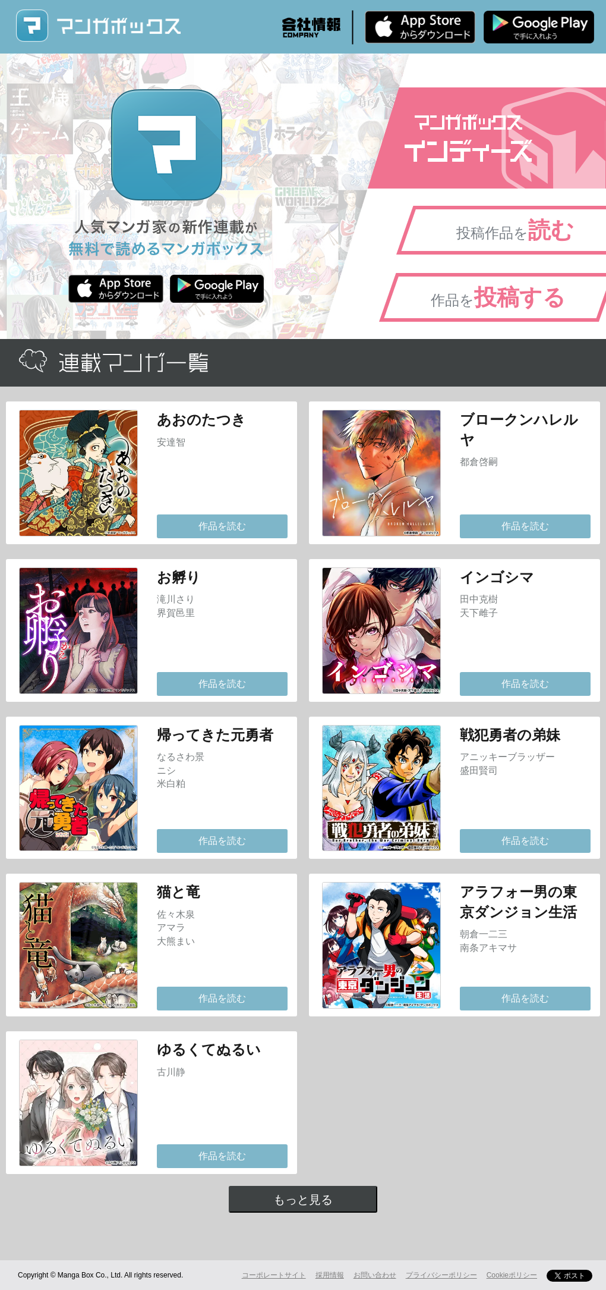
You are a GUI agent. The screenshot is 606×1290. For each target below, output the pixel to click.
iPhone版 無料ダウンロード (420, 27)
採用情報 (329, 1275)
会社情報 (311, 27)
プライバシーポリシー (441, 1275)
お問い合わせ (375, 1275)
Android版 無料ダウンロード (539, 27)
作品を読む (222, 526)
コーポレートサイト (274, 1275)
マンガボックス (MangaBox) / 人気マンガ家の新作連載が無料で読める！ (98, 26)
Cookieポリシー (512, 1275)
